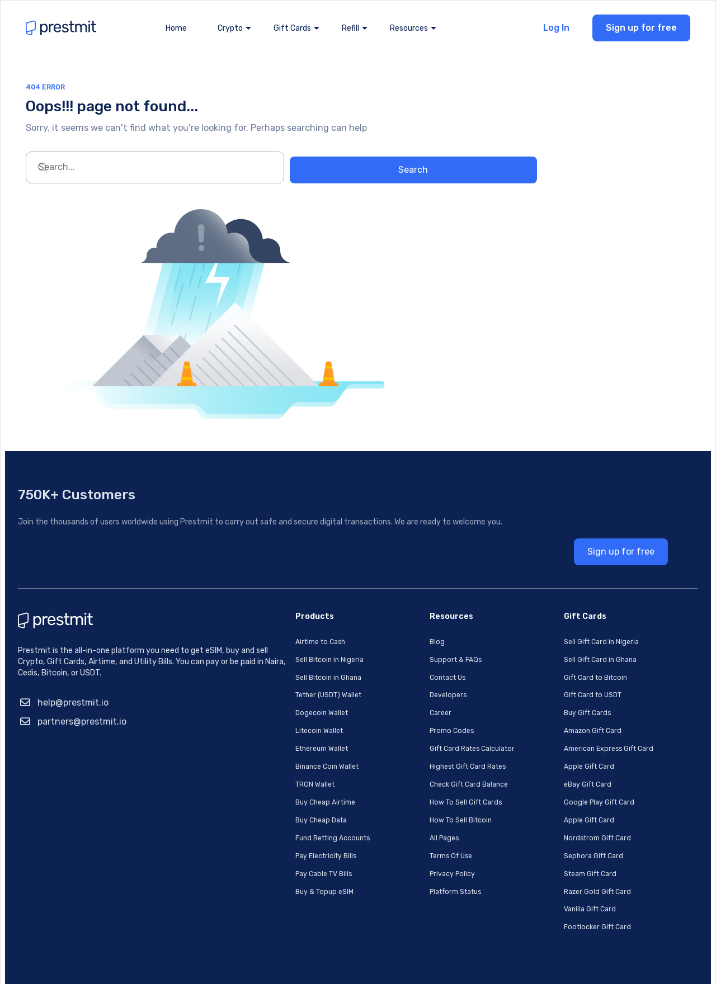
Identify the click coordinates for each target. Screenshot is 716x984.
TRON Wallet (265, 748)
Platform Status (414, 852)
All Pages (400, 800)
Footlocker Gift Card (561, 887)
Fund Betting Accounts (285, 800)
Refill (350, 33)
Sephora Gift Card (557, 817)
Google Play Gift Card (563, 765)
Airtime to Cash (271, 609)
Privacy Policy (409, 835)
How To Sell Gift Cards (424, 765)
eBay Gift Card (551, 748)
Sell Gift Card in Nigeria (565, 609)
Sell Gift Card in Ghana (564, 627)
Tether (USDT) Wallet (281, 661)
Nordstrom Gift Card (561, 800)
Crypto (230, 33)
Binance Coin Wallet (278, 731)
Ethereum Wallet (273, 713)
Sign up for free (636, 32)
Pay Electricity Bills (277, 817)
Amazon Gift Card (557, 696)
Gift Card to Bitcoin (559, 644)
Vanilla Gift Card (553, 869)
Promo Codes (408, 696)
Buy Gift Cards (550, 679)
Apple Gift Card (552, 731)
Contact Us (404, 644)
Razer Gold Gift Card (561, 852)
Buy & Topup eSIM (275, 852)
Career (396, 679)
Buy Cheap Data (272, 783)
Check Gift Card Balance (428, 748)
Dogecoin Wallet (271, 679)
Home (176, 33)
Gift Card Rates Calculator (432, 713)
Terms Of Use (408, 817)
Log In (551, 32)
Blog (391, 609)
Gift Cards (292, 33)
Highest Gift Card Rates (427, 731)
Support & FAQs (412, 627)
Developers (404, 661)
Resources (409, 33)
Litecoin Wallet (269, 696)
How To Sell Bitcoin (418, 783)
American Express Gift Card (574, 713)
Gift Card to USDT (557, 661)
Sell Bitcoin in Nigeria (280, 627)
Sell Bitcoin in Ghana (279, 644)
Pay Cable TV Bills (274, 835)
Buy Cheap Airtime (276, 765)
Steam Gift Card (554, 835)
